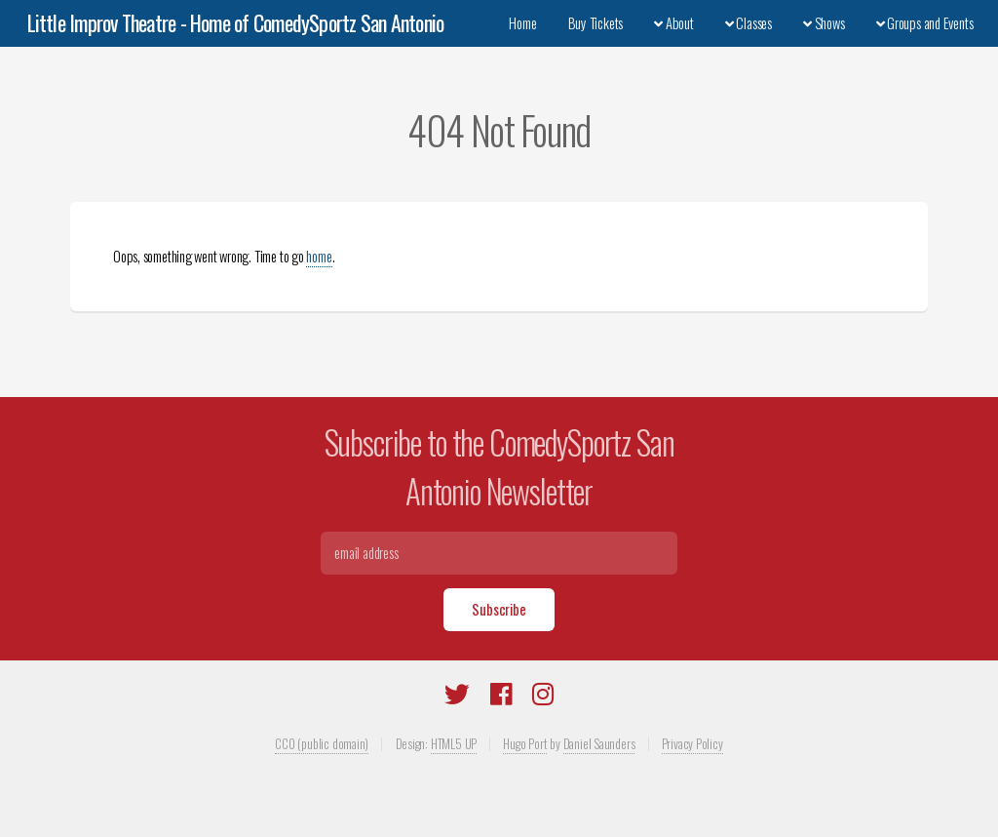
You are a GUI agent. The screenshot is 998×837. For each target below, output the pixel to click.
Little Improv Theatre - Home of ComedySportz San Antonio (235, 22)
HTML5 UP (454, 743)
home (318, 256)
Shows (823, 23)
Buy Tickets (596, 23)
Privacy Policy (692, 743)
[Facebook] (501, 697)
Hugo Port (525, 743)
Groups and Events (925, 23)
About (673, 23)
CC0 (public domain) (321, 743)
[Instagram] (543, 697)
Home (522, 23)
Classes (748, 23)
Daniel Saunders (599, 743)
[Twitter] (457, 697)
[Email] (499, 553)
